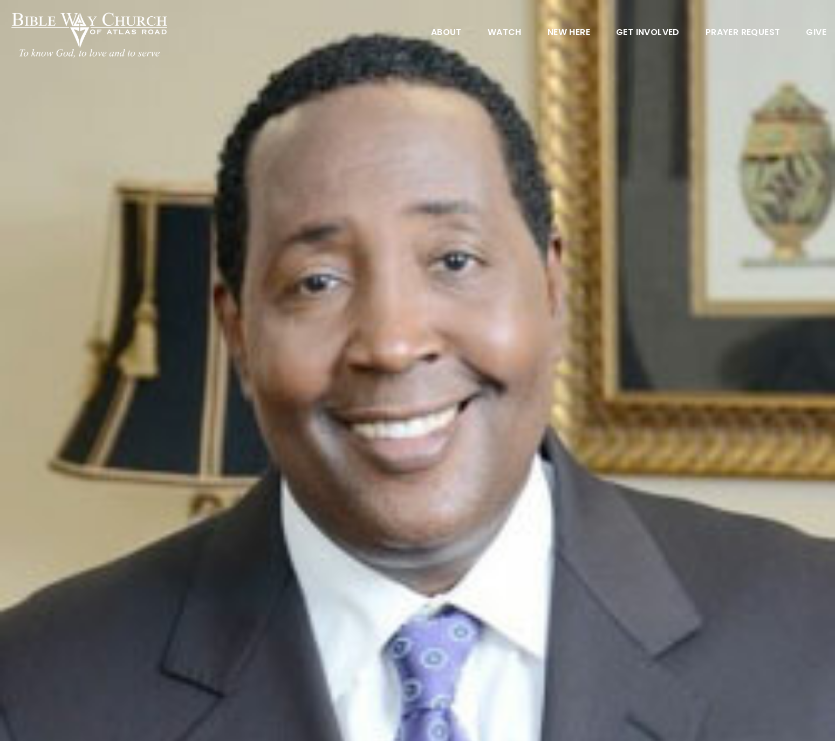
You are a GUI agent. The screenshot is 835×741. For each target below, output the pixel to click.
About (446, 33)
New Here (568, 33)
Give (816, 33)
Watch (505, 33)
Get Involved (648, 33)
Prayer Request (743, 33)
